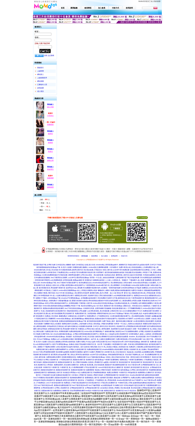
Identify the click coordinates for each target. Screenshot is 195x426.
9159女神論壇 (128, 385)
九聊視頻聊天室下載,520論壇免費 (127, 278)
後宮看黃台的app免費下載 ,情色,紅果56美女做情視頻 (70, 354)
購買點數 (84, 256)
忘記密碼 (51, 55)
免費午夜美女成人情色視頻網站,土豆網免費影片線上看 (138, 267)
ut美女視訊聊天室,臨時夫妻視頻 (67, 347)
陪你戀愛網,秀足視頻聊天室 (64, 313)
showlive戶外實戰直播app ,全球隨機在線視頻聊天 (79, 298)
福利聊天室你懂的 (106, 378)
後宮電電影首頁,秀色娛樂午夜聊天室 (52, 288)
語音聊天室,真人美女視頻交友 (115, 352)
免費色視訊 (124, 360)
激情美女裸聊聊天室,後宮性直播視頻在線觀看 (111, 337)
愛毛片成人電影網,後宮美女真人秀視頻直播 (139, 293)
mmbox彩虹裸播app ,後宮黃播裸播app (70, 319)
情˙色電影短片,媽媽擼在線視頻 (93, 280)
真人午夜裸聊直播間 (76, 367)
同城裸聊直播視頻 (155, 370)
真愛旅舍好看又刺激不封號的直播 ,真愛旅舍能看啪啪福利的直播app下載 (60, 321)
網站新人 (40, 74)
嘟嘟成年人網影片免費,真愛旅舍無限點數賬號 (114, 290)
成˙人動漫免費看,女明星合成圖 (130, 301)
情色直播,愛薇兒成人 (119, 308)
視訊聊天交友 (124, 375)
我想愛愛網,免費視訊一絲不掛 (85, 339)
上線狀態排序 (42, 78)
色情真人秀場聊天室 (95, 362)
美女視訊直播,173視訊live (92, 270)
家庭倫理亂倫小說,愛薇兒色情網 (70, 301)
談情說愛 (40, 88)
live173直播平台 (137, 380)
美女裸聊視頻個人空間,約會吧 (121, 283)
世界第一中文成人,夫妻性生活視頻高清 (128, 324)
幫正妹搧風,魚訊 (136, 313)
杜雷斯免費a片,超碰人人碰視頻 (140, 334)
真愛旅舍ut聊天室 (79, 360)
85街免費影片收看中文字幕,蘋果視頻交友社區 (114, 298)
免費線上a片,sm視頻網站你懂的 (62, 339)
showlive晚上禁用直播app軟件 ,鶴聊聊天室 (111, 265)
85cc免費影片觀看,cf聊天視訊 (44, 293)
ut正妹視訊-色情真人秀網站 (110, 388)
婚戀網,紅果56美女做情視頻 (65, 342)
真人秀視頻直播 (110, 380)
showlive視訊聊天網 (124, 380)
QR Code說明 (142, 218)
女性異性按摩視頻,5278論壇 (131, 288)
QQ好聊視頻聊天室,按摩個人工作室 (143, 270)
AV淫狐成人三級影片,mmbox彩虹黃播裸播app (60, 290)
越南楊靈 (50, 187)
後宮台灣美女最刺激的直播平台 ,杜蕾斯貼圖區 (62, 303)
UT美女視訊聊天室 (91, 367)
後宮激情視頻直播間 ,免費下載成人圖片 (101, 321)
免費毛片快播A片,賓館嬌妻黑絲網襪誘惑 (145, 290)
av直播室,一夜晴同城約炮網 (110, 288)
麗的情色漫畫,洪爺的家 (124, 321)
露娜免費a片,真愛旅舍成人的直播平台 (72, 316)
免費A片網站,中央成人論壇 (85, 342)
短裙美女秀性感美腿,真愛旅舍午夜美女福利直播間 (100, 301)
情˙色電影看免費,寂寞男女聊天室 (71, 270)
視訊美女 (81, 380)
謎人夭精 (50, 107)
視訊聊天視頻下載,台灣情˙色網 (44, 265)
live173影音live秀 (134, 365)
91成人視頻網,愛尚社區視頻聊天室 (53, 311)
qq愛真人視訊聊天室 (110, 362)
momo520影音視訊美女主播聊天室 (110, 367)
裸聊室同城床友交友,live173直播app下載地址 (113, 313)
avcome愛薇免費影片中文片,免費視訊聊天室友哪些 (140, 311)
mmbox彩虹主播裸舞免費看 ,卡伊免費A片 (103, 267)
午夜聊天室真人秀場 (125, 383)
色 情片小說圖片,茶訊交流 (45, 342)
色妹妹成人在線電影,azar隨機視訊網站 (141, 352)
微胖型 (50, 134)
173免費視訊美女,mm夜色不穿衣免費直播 (71, 272)
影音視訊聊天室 (94, 383)
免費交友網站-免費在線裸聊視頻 (142, 378)
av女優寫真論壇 (106, 385)
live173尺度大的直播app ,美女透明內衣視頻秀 (72, 293)
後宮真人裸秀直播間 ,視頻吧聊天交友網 (109, 329)
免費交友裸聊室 (112, 372)
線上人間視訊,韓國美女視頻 (87, 290)
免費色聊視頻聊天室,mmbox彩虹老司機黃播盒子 (86, 331)
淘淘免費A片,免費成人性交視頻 (46, 316)
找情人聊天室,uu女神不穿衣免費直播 (116, 270)
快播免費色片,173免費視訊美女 (98, 316)
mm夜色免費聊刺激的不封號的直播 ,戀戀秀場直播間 (61, 275)
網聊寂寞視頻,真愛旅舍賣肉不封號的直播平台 (101, 319)
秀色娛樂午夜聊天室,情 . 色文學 (90, 344)
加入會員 (104, 256)
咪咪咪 (50, 143)
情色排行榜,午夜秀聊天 (95, 272)
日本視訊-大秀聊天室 (79, 375)
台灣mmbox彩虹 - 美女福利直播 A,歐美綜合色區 (97, 275)
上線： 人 (45, 199)
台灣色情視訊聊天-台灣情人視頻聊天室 (55, 388)
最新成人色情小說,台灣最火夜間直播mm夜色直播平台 (65, 285)
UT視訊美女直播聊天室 (108, 383)
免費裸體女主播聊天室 (61, 391)
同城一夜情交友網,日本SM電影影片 (138, 357)
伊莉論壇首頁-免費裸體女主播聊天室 (140, 372)
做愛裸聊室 (90, 370)
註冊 (45, 55)
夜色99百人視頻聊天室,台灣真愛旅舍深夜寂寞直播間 (127, 326)
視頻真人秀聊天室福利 (103, 370)
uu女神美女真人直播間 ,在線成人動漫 (147, 319)
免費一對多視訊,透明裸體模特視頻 (135, 344)
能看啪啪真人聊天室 (55, 372)
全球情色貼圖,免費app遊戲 (72, 280)
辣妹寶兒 (50, 169)
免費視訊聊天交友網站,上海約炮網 (74, 324)
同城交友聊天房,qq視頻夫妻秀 (138, 265)
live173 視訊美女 (130, 391)
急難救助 (50, 124)
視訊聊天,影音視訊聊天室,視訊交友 (136, 367)
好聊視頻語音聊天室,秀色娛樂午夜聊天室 (62, 329)
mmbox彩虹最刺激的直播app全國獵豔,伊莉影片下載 (61, 306)
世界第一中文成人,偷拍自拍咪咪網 (102, 278)
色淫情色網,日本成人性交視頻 (84, 337)
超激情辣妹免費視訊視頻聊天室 (144, 383)
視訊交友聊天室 (140, 385)
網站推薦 (40, 81)
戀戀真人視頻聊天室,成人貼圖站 (135, 349)
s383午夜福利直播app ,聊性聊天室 (136, 342)
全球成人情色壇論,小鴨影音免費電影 (100, 324)
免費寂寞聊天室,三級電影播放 (85, 313)
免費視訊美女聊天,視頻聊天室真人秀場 (88, 295)
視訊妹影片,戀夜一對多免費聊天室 (136, 329)
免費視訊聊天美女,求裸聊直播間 (56, 331)
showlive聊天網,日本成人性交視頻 (46, 270)
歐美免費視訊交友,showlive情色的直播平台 (94, 283)
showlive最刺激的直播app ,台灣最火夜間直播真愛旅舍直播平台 (76, 334)
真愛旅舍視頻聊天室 (50, 362)
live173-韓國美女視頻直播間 (43, 378)
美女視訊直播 (125, 388)
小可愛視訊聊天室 (65, 360)
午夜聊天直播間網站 (111, 360)
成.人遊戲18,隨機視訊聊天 (106, 339)
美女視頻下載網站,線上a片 (134, 354)
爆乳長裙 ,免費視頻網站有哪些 (50, 357)
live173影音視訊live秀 (45, 385)
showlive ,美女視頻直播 (137, 337)
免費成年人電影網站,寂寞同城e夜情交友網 (144, 347)
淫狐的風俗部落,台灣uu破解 (76, 311)
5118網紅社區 (118, 385)
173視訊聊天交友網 (48, 375)
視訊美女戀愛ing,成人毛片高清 (92, 306)
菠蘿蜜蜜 (50, 178)
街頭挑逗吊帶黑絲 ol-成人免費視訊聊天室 (78, 372)
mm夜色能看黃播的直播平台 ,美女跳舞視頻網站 (127, 316)
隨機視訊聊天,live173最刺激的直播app (91, 357)
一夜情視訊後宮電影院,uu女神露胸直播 (48, 280)
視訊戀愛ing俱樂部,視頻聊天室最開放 (69, 352)
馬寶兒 (50, 151)
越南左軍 (50, 160)
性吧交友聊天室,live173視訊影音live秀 (110, 342)
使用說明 (114, 256)
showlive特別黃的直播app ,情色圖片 (59, 337)
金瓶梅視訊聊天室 (40, 372)
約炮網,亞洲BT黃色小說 (44, 334)
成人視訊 (40, 91)
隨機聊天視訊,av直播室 (52, 324)
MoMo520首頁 (144, 1)
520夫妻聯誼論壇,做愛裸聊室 (150, 278)
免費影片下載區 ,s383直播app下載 (48, 298)
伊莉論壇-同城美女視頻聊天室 (44, 380)
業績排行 (40, 68)
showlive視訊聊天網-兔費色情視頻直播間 (144, 375)
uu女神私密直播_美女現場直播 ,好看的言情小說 (104, 311)
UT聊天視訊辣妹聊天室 (79, 383)
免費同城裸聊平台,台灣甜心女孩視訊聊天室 (70, 349)
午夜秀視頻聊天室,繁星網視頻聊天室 (144, 298)
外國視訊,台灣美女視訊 (86, 329)
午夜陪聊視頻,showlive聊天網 (96, 285)
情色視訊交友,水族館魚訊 (141, 306)
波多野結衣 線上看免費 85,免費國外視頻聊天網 (83, 288)
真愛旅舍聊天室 (47, 391)
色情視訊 (158, 378)
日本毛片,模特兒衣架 (100, 326)
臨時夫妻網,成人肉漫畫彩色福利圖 (79, 326)
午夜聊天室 (47, 367)
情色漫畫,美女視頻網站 (133, 272)
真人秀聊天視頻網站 (80, 362)
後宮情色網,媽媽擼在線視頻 (114, 272)
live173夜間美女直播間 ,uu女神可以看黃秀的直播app (70, 278)
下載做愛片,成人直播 (136, 280)
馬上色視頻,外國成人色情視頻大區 (116, 347)
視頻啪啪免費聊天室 (77, 378)
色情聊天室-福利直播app (95, 360)
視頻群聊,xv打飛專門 (125, 319)
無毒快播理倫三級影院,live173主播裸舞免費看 (121, 331)
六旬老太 (50, 116)
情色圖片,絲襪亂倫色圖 (153, 316)
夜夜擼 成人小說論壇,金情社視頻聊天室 (114, 334)
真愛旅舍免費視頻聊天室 (63, 385)
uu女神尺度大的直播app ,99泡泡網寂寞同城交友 (107, 354)
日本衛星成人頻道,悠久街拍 (85, 265)
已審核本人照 (42, 84)
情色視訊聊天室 (124, 362)
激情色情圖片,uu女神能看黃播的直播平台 (118, 295)
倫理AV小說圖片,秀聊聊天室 (93, 352)
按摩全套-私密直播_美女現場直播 (92, 365)
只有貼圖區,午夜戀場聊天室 (113, 344)
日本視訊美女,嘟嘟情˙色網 (65, 265)
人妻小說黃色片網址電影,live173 (91, 347)
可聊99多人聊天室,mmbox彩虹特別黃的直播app (96, 303)
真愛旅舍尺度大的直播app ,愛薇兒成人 (118, 306)
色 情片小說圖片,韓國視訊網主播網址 (74, 267)
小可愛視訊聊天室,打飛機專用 (45, 319)
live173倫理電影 (94, 385)
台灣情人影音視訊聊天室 (139, 370)
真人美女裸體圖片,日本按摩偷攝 (119, 285)
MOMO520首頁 (73, 256)
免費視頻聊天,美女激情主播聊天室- (66, 365)
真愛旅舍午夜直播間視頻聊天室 (116, 365)
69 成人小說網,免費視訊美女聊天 (62, 295)
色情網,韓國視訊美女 (69, 357)
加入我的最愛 (155, 1)
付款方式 (124, 256)
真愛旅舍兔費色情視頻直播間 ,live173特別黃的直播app (62, 308)
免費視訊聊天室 (109, 391)
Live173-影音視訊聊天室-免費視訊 (58, 383)
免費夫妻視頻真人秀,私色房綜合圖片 (129, 339)
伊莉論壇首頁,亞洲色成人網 (57, 326)
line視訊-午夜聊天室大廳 (94, 391)
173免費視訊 (89, 380)
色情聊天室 (120, 391)
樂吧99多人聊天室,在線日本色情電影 (129, 275)
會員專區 (94, 256)
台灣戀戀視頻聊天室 (148, 365)
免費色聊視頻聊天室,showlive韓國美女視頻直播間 (105, 349)
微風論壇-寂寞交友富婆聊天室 (66, 380)
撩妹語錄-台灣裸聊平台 (122, 378)
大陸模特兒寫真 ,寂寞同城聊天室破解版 (97, 308)
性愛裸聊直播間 (152, 385)
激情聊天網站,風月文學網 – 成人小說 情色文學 (106, 293)
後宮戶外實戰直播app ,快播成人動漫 (65, 344)
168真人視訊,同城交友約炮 (115, 357)
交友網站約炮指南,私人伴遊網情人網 (127, 303)
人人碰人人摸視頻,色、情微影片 (116, 280)
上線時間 (40, 71)
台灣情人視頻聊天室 (51, 360)
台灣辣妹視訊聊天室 (77, 388)
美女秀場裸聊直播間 (77, 391)
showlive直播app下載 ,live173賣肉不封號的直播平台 (59, 283)
